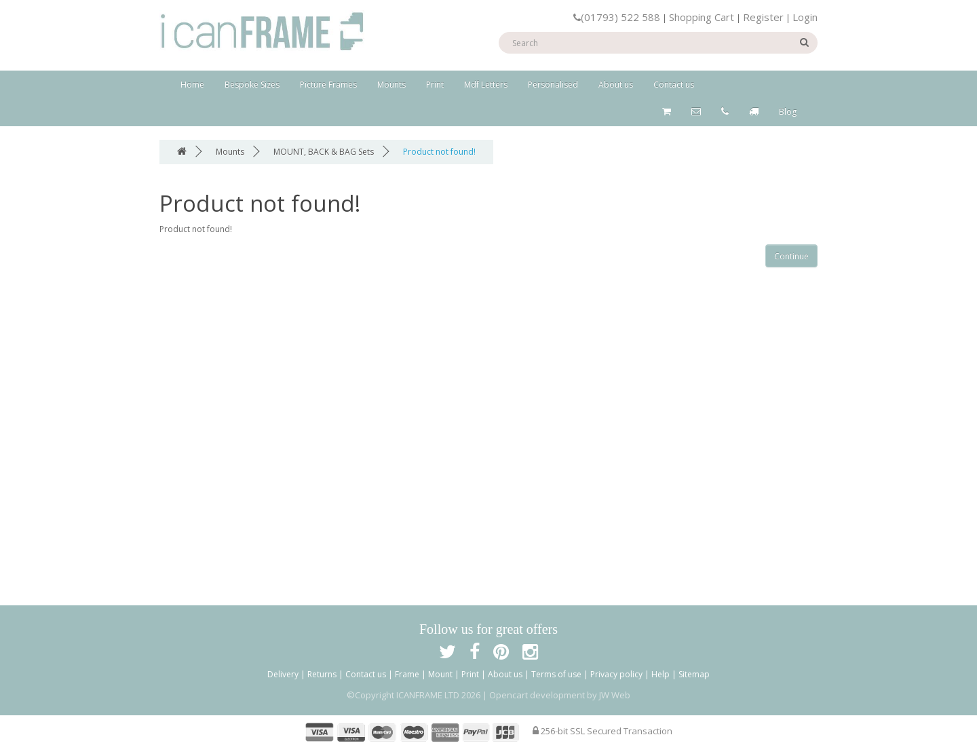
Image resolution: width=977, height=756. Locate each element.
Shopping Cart (701, 17)
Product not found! (439, 151)
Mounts (391, 84)
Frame (407, 674)
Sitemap (694, 674)
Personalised (553, 84)
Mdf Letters (485, 84)
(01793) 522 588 (616, 17)
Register (763, 17)
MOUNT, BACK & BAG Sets (323, 151)
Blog (788, 111)
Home (192, 84)
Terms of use (556, 674)
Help (660, 674)
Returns (322, 674)
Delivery (283, 674)
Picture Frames (328, 84)
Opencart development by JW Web (559, 695)
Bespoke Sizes (252, 84)
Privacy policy (616, 674)
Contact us (673, 84)
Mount (440, 674)
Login (805, 17)
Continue (791, 256)
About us (615, 84)
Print (435, 84)
